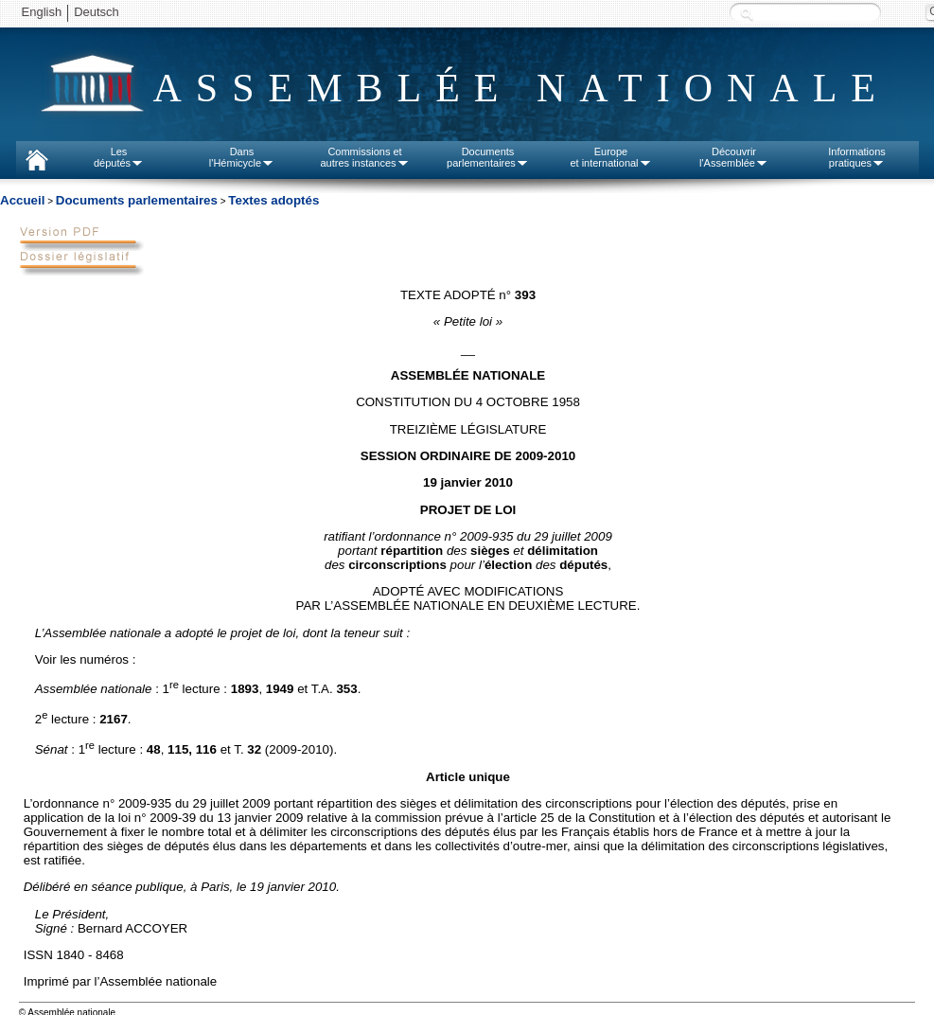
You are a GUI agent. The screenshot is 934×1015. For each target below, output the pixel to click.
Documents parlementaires (137, 200)
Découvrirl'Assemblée (733, 157)
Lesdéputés (119, 157)
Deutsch (96, 12)
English (42, 12)
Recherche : (746, 14)
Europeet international (610, 157)
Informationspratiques (857, 157)
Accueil (22, 200)
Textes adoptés (273, 200)
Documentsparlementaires (488, 157)
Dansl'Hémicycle (241, 157)
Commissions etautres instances (364, 157)
